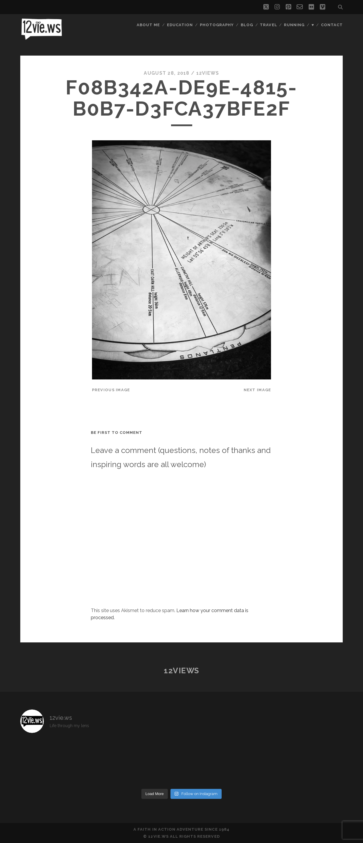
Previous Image (111, 390)
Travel (268, 25)
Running (294, 25)
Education (180, 25)
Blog (247, 25)
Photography (217, 25)
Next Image (257, 390)
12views (207, 73)
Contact (332, 25)
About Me (148, 25)
